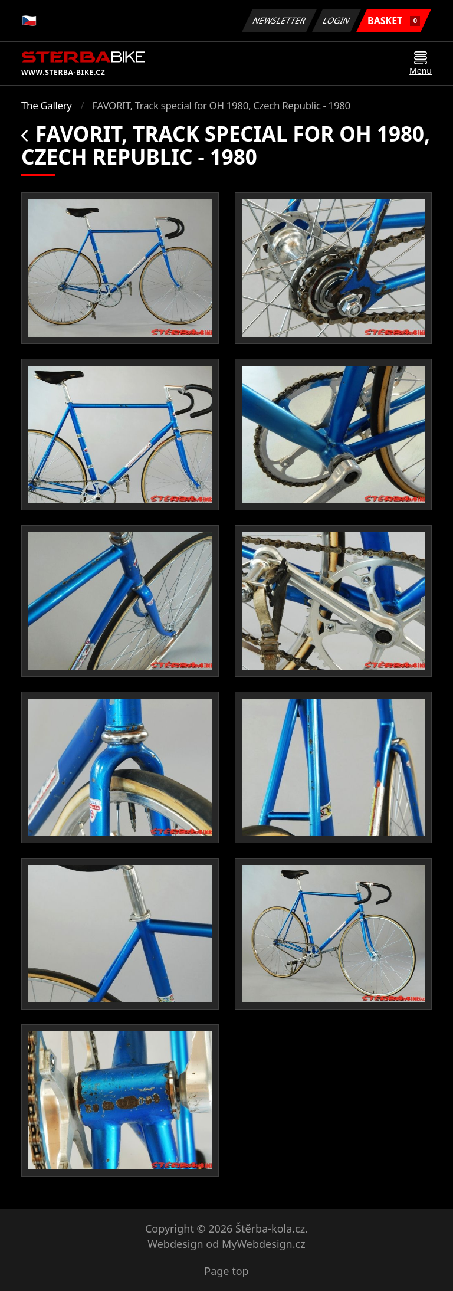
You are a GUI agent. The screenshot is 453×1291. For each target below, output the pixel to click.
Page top (226, 1271)
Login (337, 20)
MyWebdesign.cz (264, 1244)
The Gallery (46, 105)
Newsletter (279, 20)
